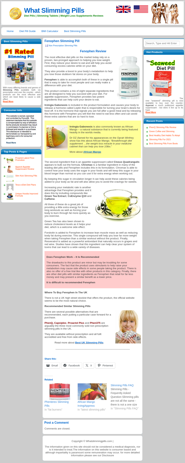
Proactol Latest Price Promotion (24, 159)
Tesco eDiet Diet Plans (25, 185)
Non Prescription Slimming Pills (63, 45)
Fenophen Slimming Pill (62, 41)
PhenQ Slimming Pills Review (162, 127)
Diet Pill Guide (27, 31)
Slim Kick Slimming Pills (26, 176)
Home (10, 31)
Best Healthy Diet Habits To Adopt (164, 135)
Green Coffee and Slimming (161, 131)
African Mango (92, 151)
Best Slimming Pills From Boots (163, 143)
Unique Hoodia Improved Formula (26, 194)
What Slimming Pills (54, 10)
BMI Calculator (49, 31)
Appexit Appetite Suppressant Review (24, 168)
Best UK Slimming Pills (89, 342)
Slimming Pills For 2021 (160, 139)
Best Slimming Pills (75, 31)
